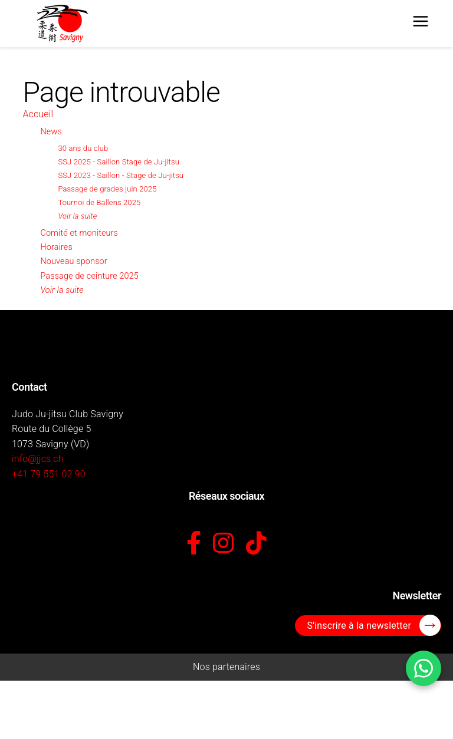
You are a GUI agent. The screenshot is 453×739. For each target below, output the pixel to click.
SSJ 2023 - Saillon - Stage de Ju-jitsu (120, 175)
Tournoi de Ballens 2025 (99, 202)
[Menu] (420, 23)
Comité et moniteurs (79, 233)
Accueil (37, 114)
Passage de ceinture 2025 (89, 276)
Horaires (56, 247)
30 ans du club (83, 148)
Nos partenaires (226, 666)
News (50, 132)
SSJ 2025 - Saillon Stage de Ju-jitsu (118, 161)
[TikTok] (256, 544)
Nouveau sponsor (73, 261)
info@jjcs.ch (38, 458)
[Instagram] (223, 544)
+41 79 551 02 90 (49, 474)
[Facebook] (193, 544)
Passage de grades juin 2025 (107, 188)
